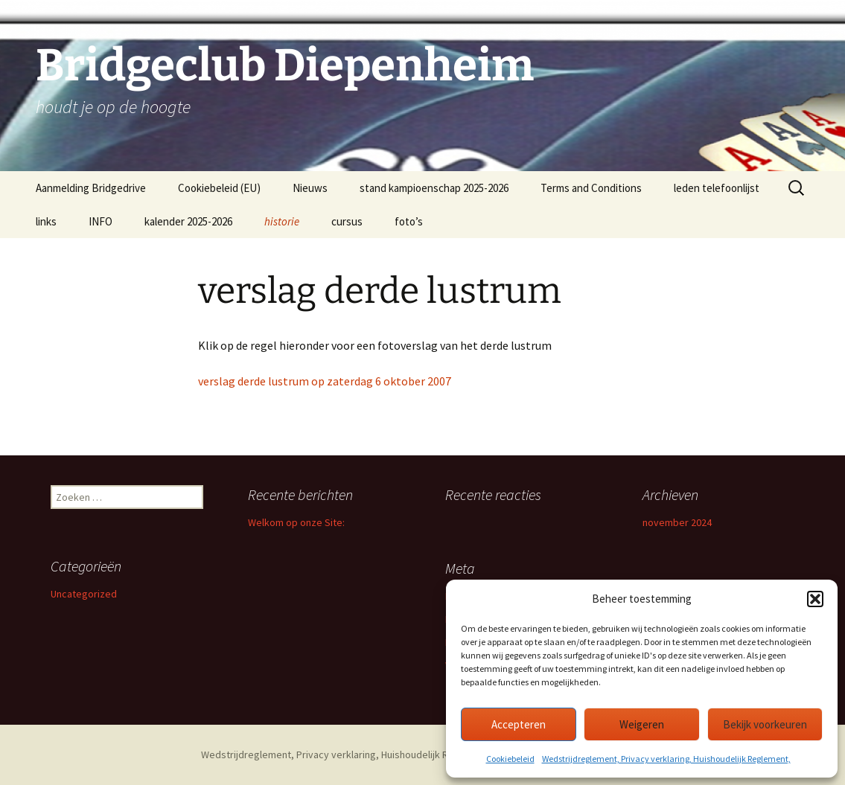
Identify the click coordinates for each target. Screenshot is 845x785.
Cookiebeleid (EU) (219, 188)
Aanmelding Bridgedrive (91, 188)
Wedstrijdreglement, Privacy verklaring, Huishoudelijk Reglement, (666, 758)
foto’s (409, 221)
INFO (100, 221)
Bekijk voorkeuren (765, 724)
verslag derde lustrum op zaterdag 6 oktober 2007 (324, 381)
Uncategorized (84, 593)
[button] (815, 599)
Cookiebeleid (510, 758)
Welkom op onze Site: (296, 522)
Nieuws (310, 188)
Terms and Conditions (591, 188)
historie (281, 221)
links (46, 221)
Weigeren (641, 724)
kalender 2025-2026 (188, 221)
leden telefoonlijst (716, 188)
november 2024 (677, 522)
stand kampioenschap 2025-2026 (434, 188)
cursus (347, 221)
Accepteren (518, 724)
